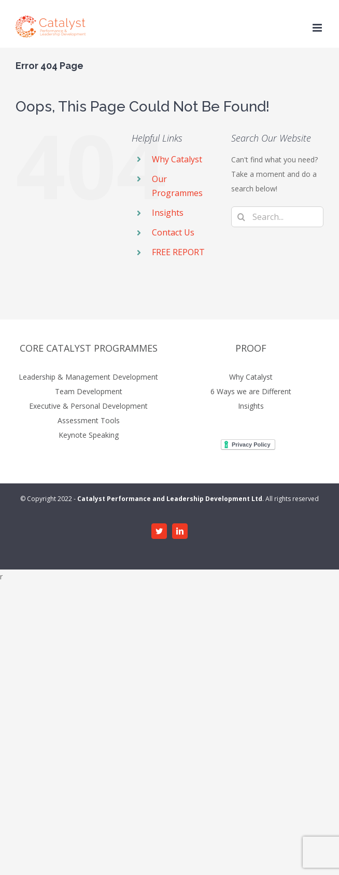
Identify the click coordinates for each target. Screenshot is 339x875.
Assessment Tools (89, 420)
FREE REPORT (178, 252)
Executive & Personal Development (88, 406)
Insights (167, 212)
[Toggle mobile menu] (318, 27)
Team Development (88, 391)
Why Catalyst (177, 159)
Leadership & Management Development (88, 377)
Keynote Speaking (89, 435)
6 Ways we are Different (250, 391)
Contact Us (173, 232)
